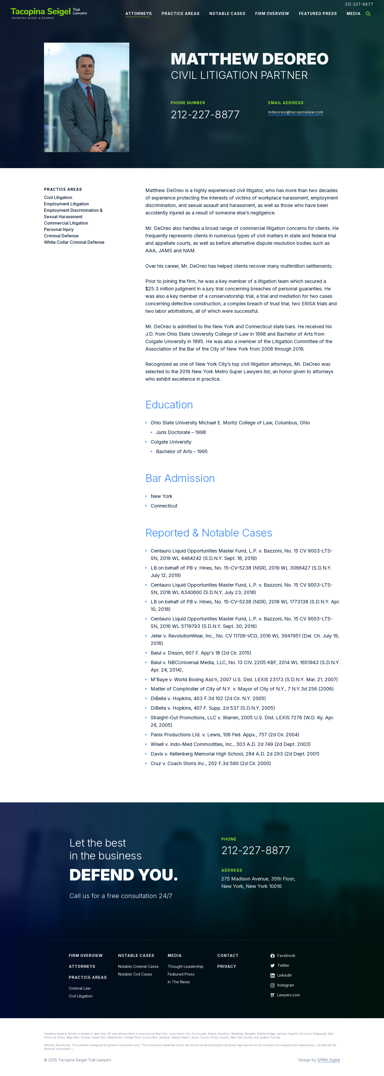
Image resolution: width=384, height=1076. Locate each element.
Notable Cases (227, 13)
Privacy (226, 966)
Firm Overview (272, 13)
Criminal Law (79, 988)
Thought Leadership (185, 966)
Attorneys (138, 13)
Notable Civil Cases (135, 974)
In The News (179, 982)
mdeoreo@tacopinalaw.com (295, 112)
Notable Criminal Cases (138, 966)
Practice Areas (181, 13)
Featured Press (318, 13)
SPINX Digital (328, 1060)
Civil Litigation (81, 996)
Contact (228, 955)
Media (354, 13)
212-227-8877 (359, 4)
